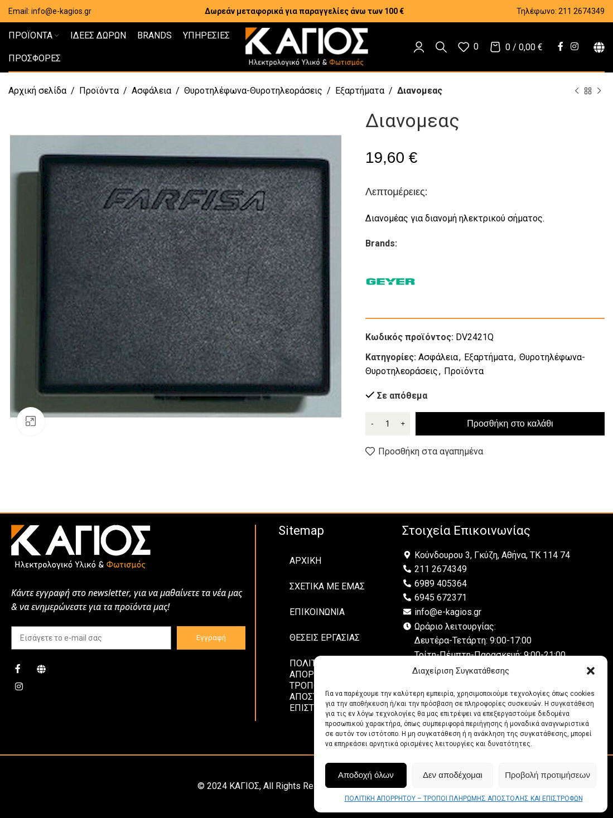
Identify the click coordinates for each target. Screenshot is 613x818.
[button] (590, 670)
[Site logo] (306, 46)
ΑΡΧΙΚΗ (305, 560)
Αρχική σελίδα (37, 90)
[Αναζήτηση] (441, 47)
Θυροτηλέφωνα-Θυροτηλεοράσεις (253, 90)
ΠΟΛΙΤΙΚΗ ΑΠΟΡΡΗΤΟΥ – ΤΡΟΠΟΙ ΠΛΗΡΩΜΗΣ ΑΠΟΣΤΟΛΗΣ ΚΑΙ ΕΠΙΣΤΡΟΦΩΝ (464, 798)
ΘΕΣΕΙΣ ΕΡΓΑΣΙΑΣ (324, 637)
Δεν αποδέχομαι (452, 775)
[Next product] (599, 91)
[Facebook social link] (560, 46)
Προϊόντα (99, 90)
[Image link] (81, 546)
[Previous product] (576, 91)
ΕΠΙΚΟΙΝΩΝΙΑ (317, 612)
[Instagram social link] (574, 46)
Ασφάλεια (151, 90)
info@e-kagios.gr (61, 11)
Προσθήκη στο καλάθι (510, 423)
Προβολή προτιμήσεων (547, 775)
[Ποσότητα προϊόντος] (387, 423)
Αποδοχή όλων (366, 775)
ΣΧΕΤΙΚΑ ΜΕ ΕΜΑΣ (327, 586)
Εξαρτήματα (359, 90)
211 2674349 (581, 11)
